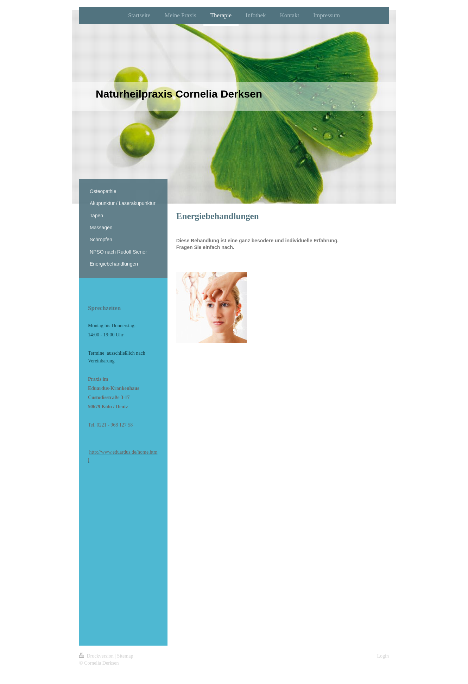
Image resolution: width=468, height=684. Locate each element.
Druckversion (97, 656)
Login (383, 656)
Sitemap (125, 656)
